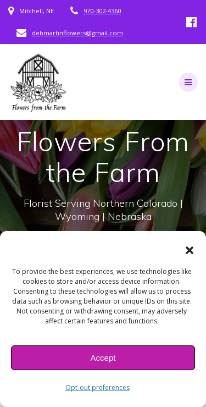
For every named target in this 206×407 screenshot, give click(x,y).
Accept (103, 357)
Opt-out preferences (97, 387)
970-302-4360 (102, 11)
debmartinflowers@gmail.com (77, 33)
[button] (189, 250)
